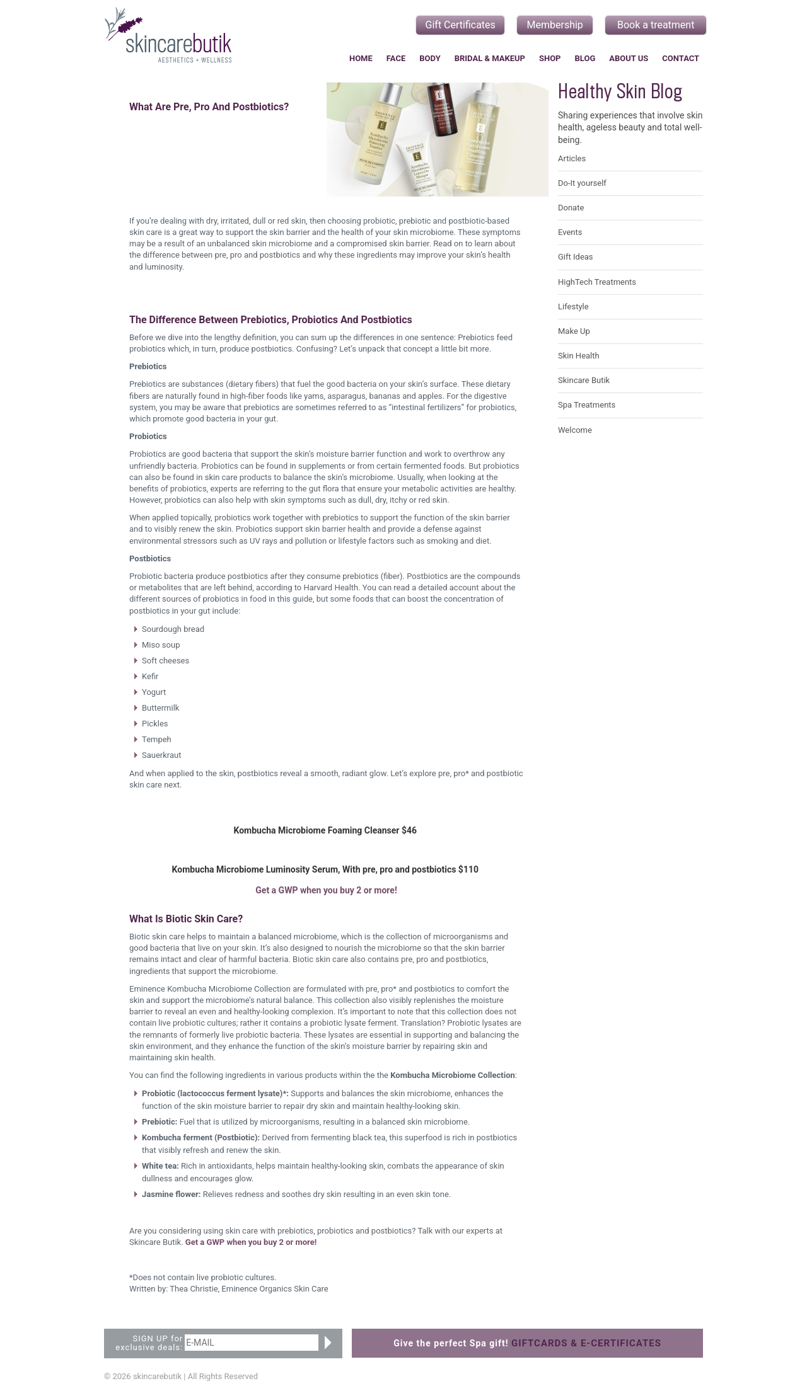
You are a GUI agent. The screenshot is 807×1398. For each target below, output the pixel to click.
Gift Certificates (461, 25)
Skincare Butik (584, 380)
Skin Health (579, 355)
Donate (571, 207)
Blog (585, 58)
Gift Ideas (575, 256)
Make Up (574, 331)
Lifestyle (573, 306)
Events (570, 232)
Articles (572, 158)
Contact (680, 58)
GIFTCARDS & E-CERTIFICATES (586, 1343)
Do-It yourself (582, 183)
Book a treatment (655, 25)
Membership (555, 25)
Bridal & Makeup (490, 58)
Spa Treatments (586, 405)
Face (395, 58)
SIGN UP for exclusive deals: (149, 1343)
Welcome (575, 430)
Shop (550, 58)
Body (429, 58)
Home (361, 58)
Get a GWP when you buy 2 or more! (326, 890)
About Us (628, 58)
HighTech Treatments (597, 282)
